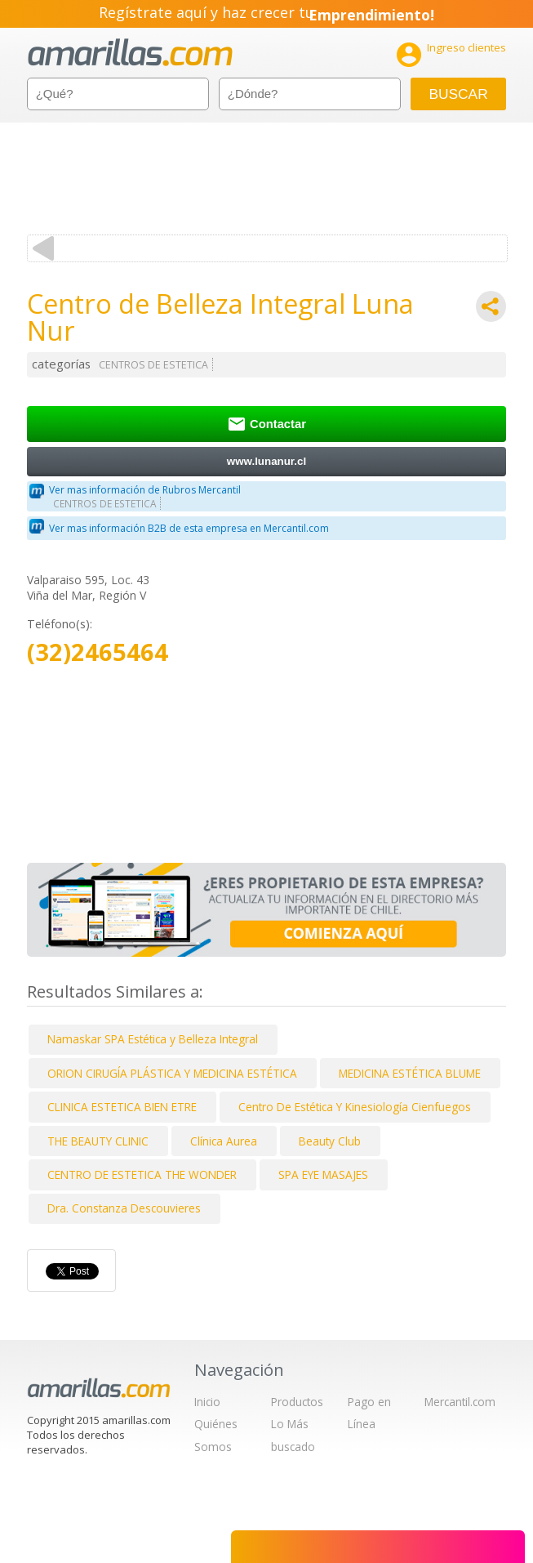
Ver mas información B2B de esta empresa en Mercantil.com (189, 528)
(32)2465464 (97, 652)
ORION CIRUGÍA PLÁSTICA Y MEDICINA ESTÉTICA (172, 1073)
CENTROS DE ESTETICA (153, 365)
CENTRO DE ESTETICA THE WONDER (142, 1174)
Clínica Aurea (223, 1141)
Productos (297, 1401)
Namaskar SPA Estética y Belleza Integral (152, 1039)
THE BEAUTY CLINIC (98, 1141)
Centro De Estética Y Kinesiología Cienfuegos (354, 1106)
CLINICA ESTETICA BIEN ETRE (122, 1106)
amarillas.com (130, 53)
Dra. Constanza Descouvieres (124, 1208)
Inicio (207, 1401)
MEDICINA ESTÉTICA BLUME (410, 1073)
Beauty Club (330, 1141)
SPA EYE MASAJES (323, 1174)
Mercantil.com (459, 1401)
